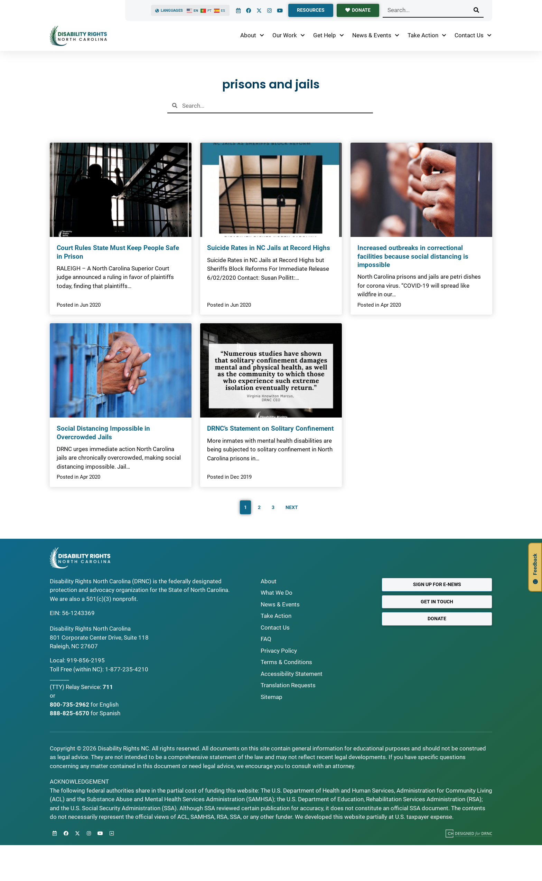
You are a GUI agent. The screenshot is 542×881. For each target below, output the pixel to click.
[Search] (476, 10)
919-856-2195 (86, 660)
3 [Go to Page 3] (273, 507)
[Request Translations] (316, 685)
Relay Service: (83, 686)
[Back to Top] (111, 833)
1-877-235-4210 (126, 669)
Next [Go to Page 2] (292, 507)
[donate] (358, 10)
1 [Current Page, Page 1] (245, 507)
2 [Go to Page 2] (259, 507)
